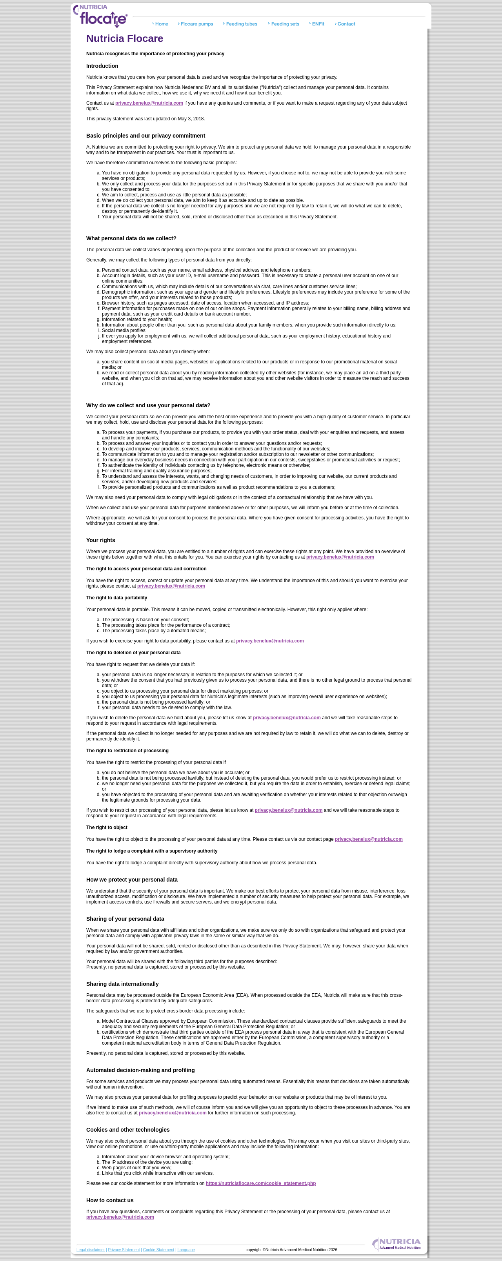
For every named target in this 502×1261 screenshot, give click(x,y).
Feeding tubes (242, 25)
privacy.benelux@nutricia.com (149, 103)
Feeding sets (285, 25)
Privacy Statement (124, 1250)
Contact (346, 25)
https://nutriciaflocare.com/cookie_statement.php (261, 1183)
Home (162, 25)
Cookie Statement (159, 1250)
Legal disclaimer (90, 1250)
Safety (318, 25)
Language (186, 1250)
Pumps (197, 25)
